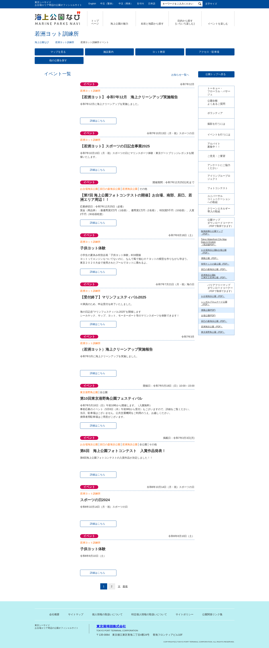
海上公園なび (42, 42)
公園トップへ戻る (215, 74)
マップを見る (58, 51)
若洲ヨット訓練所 (64, 42)
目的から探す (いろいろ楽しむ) (185, 22)
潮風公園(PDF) (208, 361)
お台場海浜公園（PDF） (213, 348)
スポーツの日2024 (95, 500)
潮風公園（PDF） (210, 310)
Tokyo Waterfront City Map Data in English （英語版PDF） (214, 294)
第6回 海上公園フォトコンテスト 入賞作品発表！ (123, 451)
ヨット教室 (158, 51)
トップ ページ (95, 22)
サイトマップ (75, 614)
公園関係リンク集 (212, 614)
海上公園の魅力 (119, 23)
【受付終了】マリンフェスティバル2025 (113, 297)
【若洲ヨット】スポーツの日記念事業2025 (115, 146)
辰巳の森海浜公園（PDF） (214, 321)
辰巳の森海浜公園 (110, 188)
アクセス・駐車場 (209, 51)
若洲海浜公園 (129, 188)
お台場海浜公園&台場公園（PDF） (213, 303)
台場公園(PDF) (208, 367)
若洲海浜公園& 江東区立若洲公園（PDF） (214, 327)
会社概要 (54, 614)
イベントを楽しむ (218, 23)
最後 (125, 586)
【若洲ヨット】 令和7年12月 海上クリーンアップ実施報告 (129, 97)
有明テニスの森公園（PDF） (215, 315)
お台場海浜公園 (89, 188)
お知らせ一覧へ (180, 74)
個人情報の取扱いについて (107, 614)
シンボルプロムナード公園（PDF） (214, 354)
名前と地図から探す (152, 23)
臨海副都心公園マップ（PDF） (212, 284)
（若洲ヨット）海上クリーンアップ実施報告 (116, 349)
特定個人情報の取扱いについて (149, 614)
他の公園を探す (58, 60)
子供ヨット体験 (93, 248)
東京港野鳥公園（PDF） (213, 383)
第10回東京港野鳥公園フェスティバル (111, 398)
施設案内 (108, 51)
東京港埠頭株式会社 (111, 626)
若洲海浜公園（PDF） (212, 378)
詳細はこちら (97, 120)
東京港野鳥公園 (89, 392)
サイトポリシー (184, 614)
